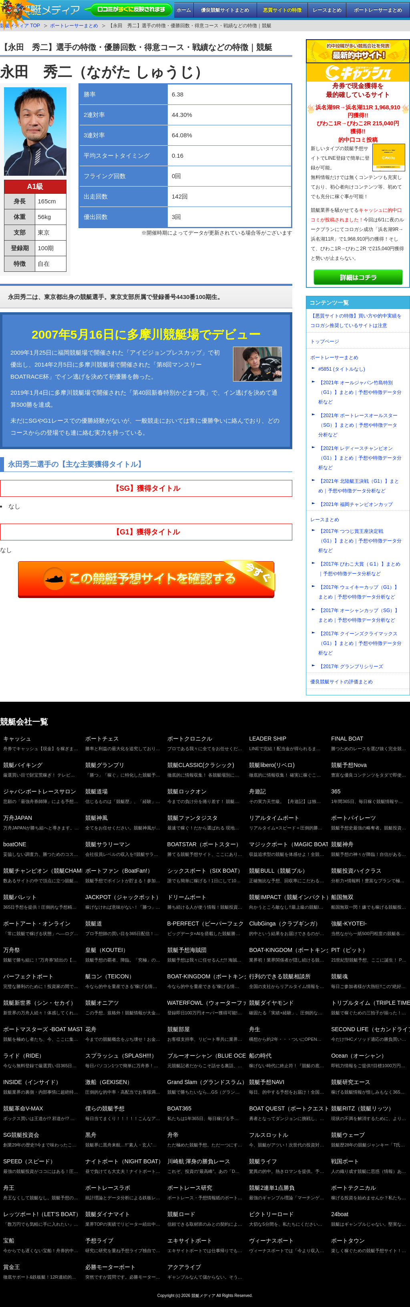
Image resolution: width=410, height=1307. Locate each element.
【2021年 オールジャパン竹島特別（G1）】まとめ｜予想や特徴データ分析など (360, 392)
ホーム (184, 10)
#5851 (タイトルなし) (341, 369)
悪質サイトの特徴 (282, 10)
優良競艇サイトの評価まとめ (341, 682)
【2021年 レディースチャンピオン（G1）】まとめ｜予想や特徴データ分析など (360, 458)
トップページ (324, 341)
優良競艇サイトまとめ (225, 10)
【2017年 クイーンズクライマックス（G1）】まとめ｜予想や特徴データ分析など (360, 643)
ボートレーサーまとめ (378, 10)
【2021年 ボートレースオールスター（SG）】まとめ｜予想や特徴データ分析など (358, 425)
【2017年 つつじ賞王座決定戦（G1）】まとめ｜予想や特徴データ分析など (360, 540)
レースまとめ (327, 10)
